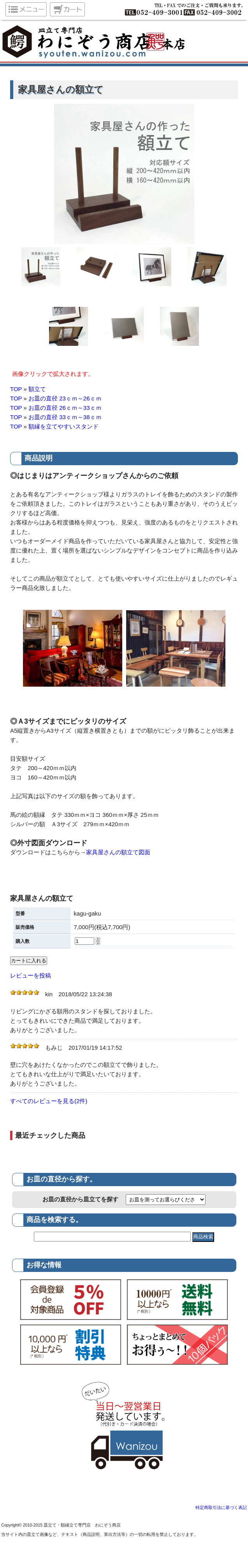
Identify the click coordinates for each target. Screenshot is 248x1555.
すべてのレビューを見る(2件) (48, 1101)
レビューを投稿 (30, 975)
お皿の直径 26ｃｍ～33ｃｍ (65, 407)
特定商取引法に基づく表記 (221, 1507)
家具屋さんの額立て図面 (118, 852)
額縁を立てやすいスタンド (63, 426)
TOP (16, 389)
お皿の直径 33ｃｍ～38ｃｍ (65, 417)
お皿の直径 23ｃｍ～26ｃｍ (65, 398)
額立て (37, 389)
